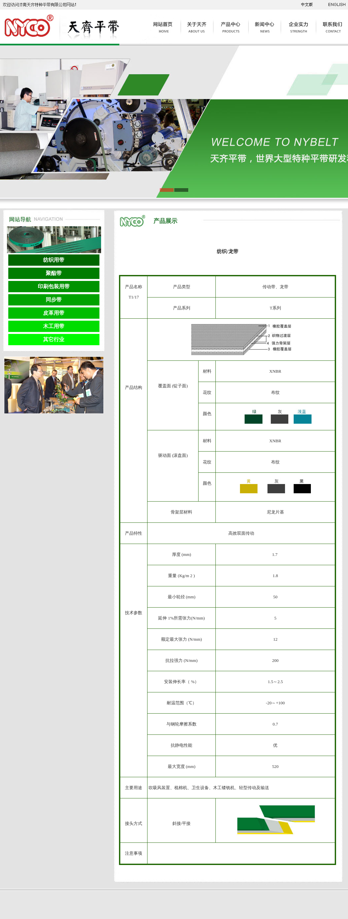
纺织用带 (53, 260)
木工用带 (53, 326)
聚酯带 (54, 273)
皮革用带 (53, 313)
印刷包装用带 (54, 286)
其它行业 (53, 339)
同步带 (54, 299)
